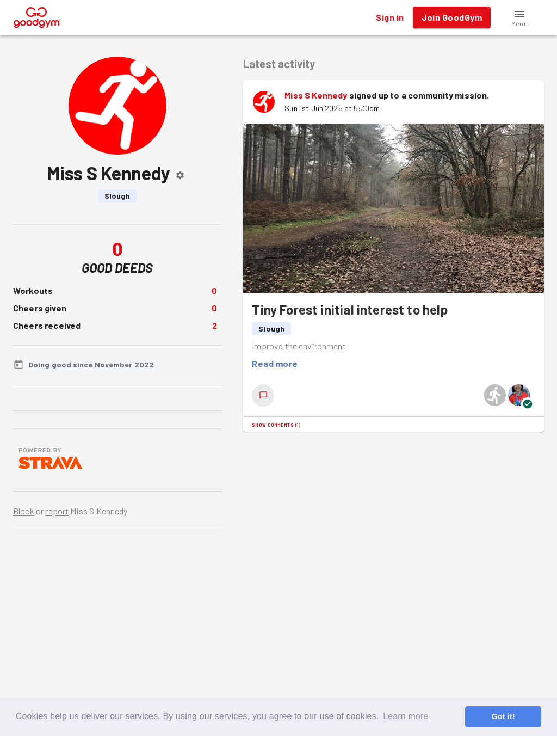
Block (23, 511)
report (57, 511)
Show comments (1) (276, 424)
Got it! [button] (503, 716)
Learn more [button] (405, 716)
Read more (274, 364)
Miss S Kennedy (315, 95)
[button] (519, 17)
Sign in (390, 17)
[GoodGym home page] (37, 16)
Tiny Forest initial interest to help (349, 309)
